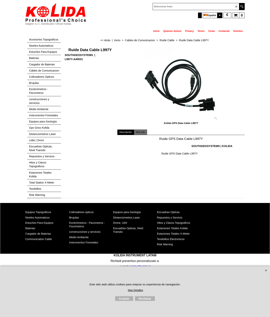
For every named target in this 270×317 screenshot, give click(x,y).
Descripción (125, 132)
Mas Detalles (135, 290)
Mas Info (140, 132)
